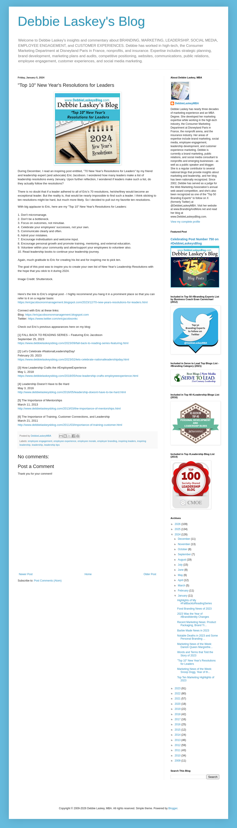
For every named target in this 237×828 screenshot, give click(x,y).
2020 (178, 703)
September (185, 554)
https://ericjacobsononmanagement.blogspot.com (57, 314)
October (183, 549)
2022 (178, 693)
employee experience (65, 441)
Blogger (172, 808)
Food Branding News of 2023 (194, 608)
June (181, 569)
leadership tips (52, 444)
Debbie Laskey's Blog (81, 21)
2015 (178, 729)
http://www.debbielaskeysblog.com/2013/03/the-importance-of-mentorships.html (69, 408)
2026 (178, 524)
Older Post (150, 574)
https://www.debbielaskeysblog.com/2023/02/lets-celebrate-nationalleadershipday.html (73, 359)
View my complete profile (185, 221)
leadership (37, 444)
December (184, 538)
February (183, 590)
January (183, 595)
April (181, 580)
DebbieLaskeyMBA (187, 103)
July (180, 564)
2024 (178, 534)
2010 (178, 755)
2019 (178, 709)
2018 (178, 714)
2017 (178, 719)
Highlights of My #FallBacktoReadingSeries (194, 602)
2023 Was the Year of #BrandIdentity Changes (193, 615)
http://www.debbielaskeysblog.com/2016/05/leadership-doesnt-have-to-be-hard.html (72, 392)
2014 (178, 734)
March (182, 585)
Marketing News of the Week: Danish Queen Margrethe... (195, 645)
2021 (178, 698)
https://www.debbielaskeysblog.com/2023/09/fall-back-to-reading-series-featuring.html (73, 343)
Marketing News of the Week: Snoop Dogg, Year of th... (194, 670)
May (181, 575)
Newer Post (26, 574)
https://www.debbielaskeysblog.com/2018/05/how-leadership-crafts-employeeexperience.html (78, 375)
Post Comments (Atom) (48, 580)
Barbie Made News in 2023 (193, 630)
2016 (178, 724)
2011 (178, 750)
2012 (178, 745)
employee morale (87, 441)
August (182, 559)
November (184, 544)
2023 (178, 688)
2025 (178, 529)
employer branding (107, 441)
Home (88, 574)
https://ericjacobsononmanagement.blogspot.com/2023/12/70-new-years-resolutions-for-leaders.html (83, 302)
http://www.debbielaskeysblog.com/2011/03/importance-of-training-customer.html (70, 424)
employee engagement (40, 441)
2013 (178, 740)
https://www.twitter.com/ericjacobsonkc (53, 318)
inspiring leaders (127, 441)
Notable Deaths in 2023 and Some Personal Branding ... (197, 637)
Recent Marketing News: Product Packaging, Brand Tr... (196, 624)
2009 (178, 760)
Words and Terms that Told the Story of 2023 (195, 654)
